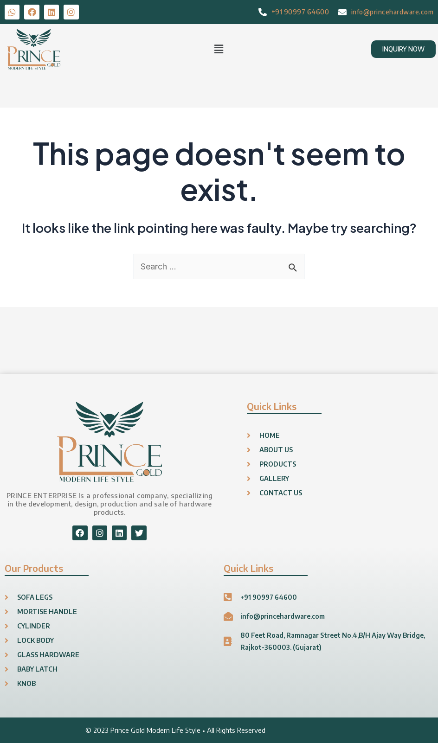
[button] (219, 49)
